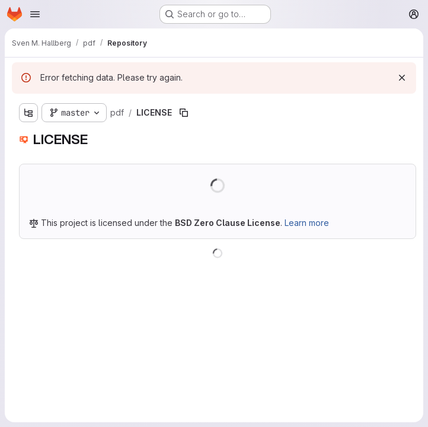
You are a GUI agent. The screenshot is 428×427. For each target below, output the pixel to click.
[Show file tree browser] (28, 112)
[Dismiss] (402, 78)
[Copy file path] (183, 112)
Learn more (307, 223)
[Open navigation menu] (34, 14)
